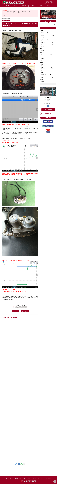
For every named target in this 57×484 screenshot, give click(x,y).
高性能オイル (24, 5)
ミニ (8, 469)
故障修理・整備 (5, 469)
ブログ (33, 5)
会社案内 (41, 5)
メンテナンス (16, 5)
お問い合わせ (49, 5)
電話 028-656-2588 (48, 109)
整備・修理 (7, 5)
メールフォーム (25, 311)
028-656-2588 (16, 311)
